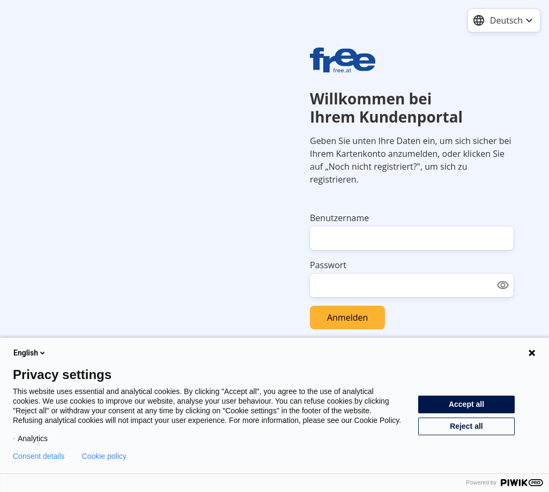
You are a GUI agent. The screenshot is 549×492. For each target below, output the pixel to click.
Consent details (39, 456)
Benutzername (339, 218)
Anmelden (347, 317)
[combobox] (504, 20)
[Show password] (503, 285)
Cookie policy (104, 456)
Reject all (466, 426)
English (30, 353)
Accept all (466, 404)
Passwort (328, 265)
